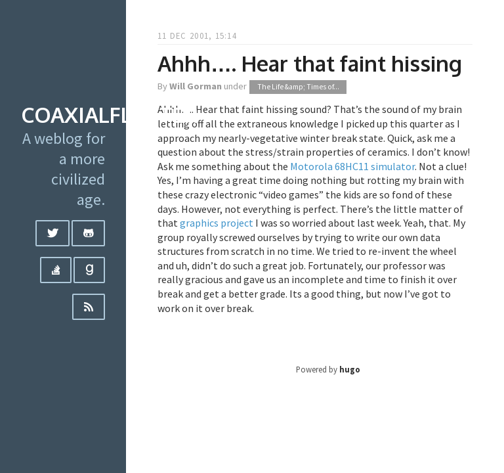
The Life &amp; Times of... (298, 86)
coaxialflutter (109, 114)
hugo (349, 369)
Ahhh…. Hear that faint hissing (310, 63)
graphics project (216, 222)
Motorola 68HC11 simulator (352, 166)
